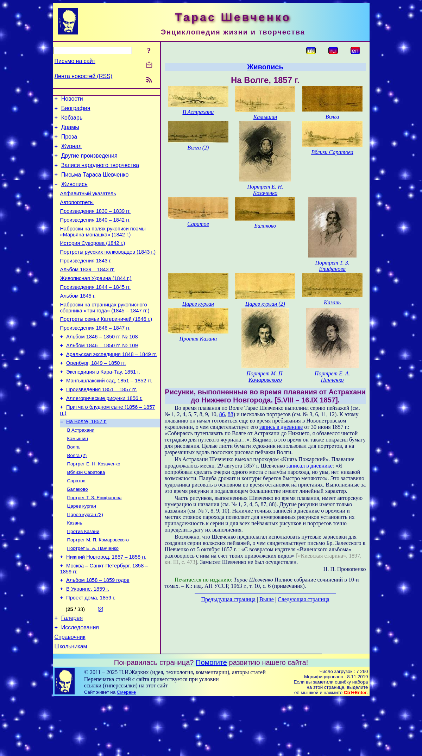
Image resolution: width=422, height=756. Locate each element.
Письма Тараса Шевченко (95, 184)
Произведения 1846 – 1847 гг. (95, 354)
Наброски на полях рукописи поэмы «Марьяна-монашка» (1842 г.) (103, 247)
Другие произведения (89, 163)
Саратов (76, 522)
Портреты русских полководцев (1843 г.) (108, 270)
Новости (72, 100)
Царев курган (81, 550)
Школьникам (71, 703)
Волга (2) (77, 495)
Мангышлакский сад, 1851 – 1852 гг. (109, 413)
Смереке (126, 749)
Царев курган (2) (85, 559)
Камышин (77, 476)
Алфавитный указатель (88, 205)
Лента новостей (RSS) (84, 76)
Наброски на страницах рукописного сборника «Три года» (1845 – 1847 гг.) (105, 332)
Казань (74, 568)
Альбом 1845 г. (78, 319)
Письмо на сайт (75, 61)
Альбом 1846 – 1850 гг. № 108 (102, 364)
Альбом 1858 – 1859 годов (98, 631)
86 (222, 414)
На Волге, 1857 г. (86, 458)
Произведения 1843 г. (86, 279)
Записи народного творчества (100, 174)
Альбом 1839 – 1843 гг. (87, 289)
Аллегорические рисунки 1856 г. (104, 433)
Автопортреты (77, 215)
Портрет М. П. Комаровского (98, 586)
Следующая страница (303, 599)
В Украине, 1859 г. (87, 640)
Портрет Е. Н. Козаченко (93, 504)
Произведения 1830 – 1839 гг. (95, 225)
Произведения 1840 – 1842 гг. (95, 234)
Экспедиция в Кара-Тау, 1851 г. (103, 403)
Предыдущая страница (228, 599)
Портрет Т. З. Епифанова (94, 541)
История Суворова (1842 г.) (92, 260)
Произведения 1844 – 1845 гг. (95, 309)
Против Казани (83, 577)
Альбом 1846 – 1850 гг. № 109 (102, 374)
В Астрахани (81, 467)
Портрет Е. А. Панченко (93, 595)
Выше (266, 599)
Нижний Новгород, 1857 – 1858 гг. (106, 605)
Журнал (71, 152)
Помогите (211, 719)
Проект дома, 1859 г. (90, 650)
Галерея (72, 672)
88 (230, 414)
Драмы (70, 131)
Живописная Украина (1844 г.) (96, 299)
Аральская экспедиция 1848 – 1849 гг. (111, 384)
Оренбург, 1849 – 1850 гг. (96, 393)
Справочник (70, 693)
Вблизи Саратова (86, 513)
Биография (75, 110)
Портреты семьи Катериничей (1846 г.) (106, 344)
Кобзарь (72, 121)
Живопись (74, 195)
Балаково (77, 531)
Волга (73, 486)
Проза (69, 142)
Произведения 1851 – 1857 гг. (101, 423)
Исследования (80, 682)
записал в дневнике (309, 466)
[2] (100, 662)
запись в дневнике (281, 427)
